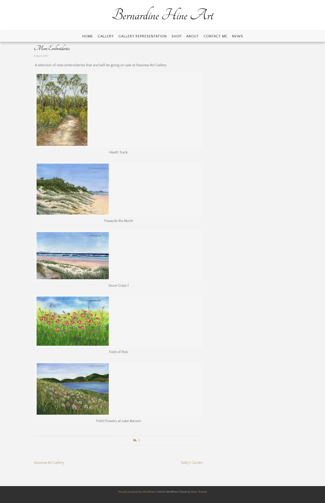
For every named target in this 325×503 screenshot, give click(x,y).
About (192, 36)
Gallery (106, 36)
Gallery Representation (142, 36)
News (237, 36)
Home (87, 36)
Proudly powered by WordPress (137, 491)
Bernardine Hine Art (162, 15)
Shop (176, 36)
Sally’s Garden (192, 463)
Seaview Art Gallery (49, 463)
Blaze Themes (199, 491)
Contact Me (215, 36)
